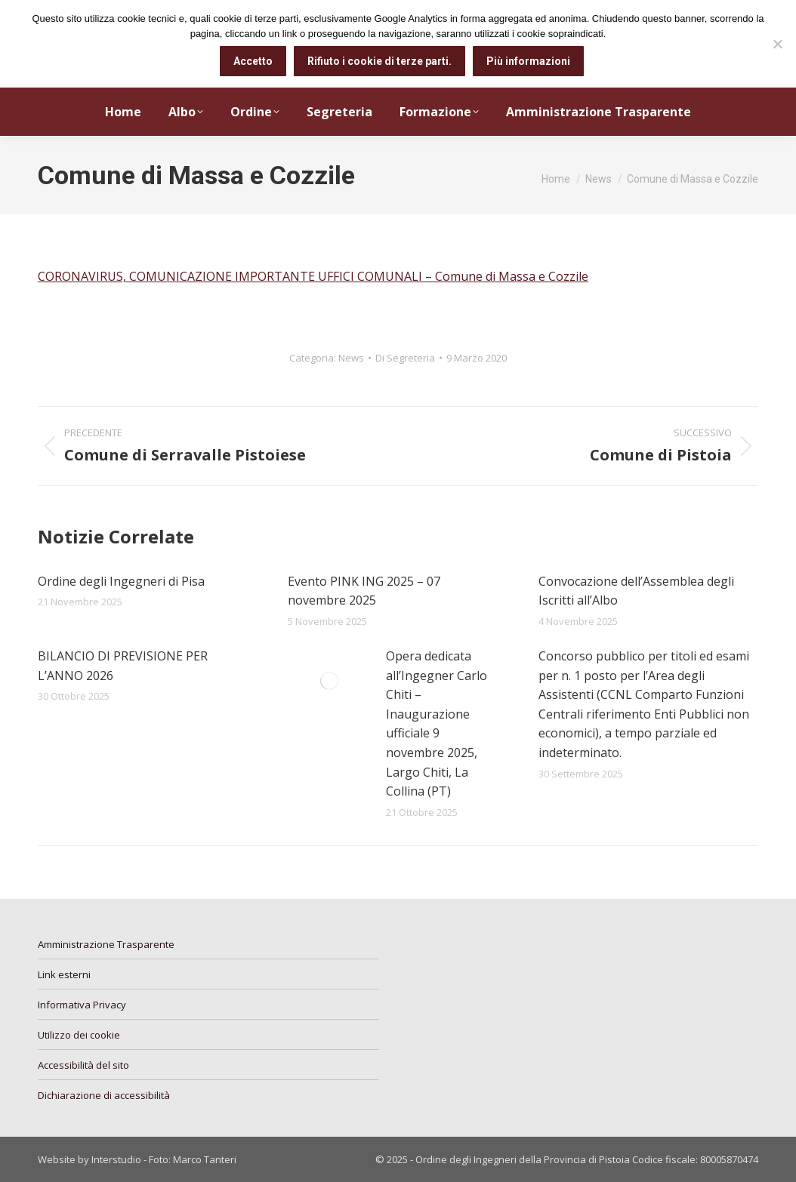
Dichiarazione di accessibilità (104, 1095)
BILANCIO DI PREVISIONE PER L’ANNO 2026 (123, 666)
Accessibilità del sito (83, 1065)
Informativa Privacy (82, 1004)
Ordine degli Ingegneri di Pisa (121, 581)
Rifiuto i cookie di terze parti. (379, 61)
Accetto (253, 61)
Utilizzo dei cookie (79, 1035)
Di (405, 358)
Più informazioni (528, 61)
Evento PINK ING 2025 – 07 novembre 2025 (364, 591)
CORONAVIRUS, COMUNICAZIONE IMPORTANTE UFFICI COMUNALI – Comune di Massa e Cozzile (313, 276)
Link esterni (64, 974)
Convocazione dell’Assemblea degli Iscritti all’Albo (636, 591)
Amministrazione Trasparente (106, 944)
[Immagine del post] (329, 681)
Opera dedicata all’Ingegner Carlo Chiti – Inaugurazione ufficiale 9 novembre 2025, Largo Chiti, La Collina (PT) (436, 723)
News (351, 358)
